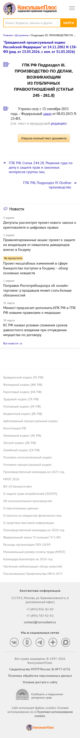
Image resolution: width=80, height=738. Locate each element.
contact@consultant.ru (40, 622)
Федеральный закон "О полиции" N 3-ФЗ (32, 537)
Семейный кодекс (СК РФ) (21, 450)
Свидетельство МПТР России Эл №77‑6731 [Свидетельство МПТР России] (40, 669)
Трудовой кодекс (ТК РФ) (21, 399)
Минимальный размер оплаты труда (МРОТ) (34, 552)
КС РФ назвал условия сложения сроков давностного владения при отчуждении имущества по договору (35, 330)
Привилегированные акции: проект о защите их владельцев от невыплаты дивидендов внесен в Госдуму (39, 245)
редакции (58, 123)
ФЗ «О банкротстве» (17, 486)
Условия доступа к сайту (40, 682)
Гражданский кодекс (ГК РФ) (23, 377)
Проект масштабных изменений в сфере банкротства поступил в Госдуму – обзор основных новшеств (35, 268)
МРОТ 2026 (11, 479)
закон (47, 114)
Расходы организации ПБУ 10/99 (26, 544)
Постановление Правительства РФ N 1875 (33, 574)
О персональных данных (20, 508)
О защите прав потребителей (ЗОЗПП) (30, 494)
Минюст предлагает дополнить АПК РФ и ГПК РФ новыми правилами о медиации (39, 310)
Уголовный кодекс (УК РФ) (22, 406)
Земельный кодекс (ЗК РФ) (22, 435)
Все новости (10, 343)
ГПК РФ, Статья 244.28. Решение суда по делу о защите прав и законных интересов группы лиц (41, 167)
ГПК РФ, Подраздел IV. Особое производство (47, 185)
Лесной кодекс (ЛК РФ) (19, 443)
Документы (22, 35)
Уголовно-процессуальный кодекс (27, 465)
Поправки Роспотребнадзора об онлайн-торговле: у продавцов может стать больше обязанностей (37, 290)
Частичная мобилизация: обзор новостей (32, 566)
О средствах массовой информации (28, 523)
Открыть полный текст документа (44, 138)
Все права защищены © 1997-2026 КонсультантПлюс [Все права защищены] (40, 661)
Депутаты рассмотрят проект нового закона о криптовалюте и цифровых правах (39, 225)
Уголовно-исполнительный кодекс (27, 457)
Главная (8, 35)
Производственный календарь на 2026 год (33, 530)
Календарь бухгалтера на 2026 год (27, 559)
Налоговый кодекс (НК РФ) (22, 392)
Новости (16, 209)
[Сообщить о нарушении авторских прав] (40, 694)
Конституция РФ (14, 428)
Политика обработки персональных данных (40, 676)
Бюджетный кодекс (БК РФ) (22, 414)
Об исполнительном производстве (27, 501)
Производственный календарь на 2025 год (33, 472)
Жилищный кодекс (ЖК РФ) (22, 385)
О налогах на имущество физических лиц (32, 515)
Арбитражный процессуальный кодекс (30, 421)
